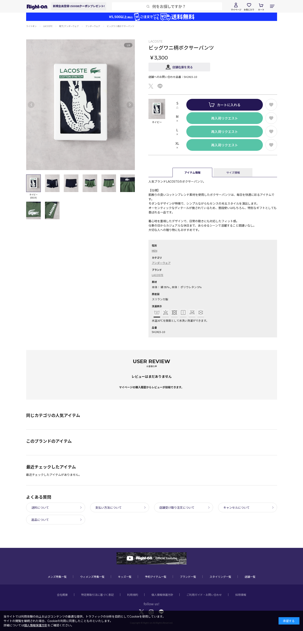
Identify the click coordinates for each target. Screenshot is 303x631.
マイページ (236, 9)
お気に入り (249, 9)
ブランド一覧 (188, 577)
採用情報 (240, 595)
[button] (31, 104)
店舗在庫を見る (182, 67)
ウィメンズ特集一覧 (92, 577)
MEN (154, 251)
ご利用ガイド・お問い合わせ (204, 595)
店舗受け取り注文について (176, 507)
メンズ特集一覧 (57, 577)
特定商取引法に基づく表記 (97, 595)
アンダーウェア (161, 263)
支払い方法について (108, 507)
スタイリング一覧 (220, 577)
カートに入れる (228, 104)
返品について (40, 519)
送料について (40, 507)
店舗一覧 (250, 577)
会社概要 (62, 595)
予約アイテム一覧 (155, 577)
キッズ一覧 (125, 577)
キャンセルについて (236, 507)
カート (261, 9)
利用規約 (132, 595)
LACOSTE (157, 275)
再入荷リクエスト (224, 118)
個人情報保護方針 (162, 595)
